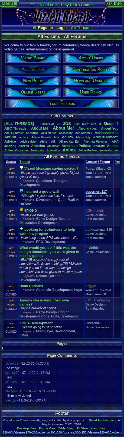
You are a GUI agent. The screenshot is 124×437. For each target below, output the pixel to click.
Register (45, 27)
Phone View (47, 428)
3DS (67, 123)
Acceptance (48, 132)
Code (45, 316)
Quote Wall (66, 200)
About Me (43, 290)
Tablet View (66, 428)
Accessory (66, 132)
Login (61, 27)
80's (93, 124)
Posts (119, 162)
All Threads (81, 27)
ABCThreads (15, 128)
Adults (67, 137)
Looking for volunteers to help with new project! (47, 231)
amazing (10, 145)
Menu (9, 3)
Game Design (46, 219)
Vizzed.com (47, 5)
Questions (44, 181)
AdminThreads (41, 137)
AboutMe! (63, 128)
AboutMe (39, 128)
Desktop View (26, 428)
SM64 (23, 335)
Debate (41, 276)
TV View (82, 428)
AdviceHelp (28, 141)
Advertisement (106, 137)
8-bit (85, 124)
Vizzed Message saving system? (51, 168)
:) (100, 124)
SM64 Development (36, 323)
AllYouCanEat (69, 141)
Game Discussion (98, 251)
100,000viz (47, 124)
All (53, 141)
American (53, 145)
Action (10, 137)
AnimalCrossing (16, 150)
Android (99, 145)
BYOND (30, 210)
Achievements (107, 133)
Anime (69, 150)
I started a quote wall (41, 191)
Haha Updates (31, 286)
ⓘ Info (114, 3)
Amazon (23, 145)
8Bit (77, 124)
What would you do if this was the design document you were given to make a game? (49, 252)
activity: (24, 137)
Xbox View (97, 428)
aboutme (32, 132)
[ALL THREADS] (19, 123)
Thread (24, 162)
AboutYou (110, 128)
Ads (56, 137)
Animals (37, 150)
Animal (113, 146)
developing (69, 316)
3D (58, 124)
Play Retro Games (77, 5)
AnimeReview (87, 150)
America (38, 146)
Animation (53, 150)
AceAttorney (83, 132)
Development (29, 185)
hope (78, 290)
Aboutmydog (88, 128)
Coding (63, 312)
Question (55, 276)
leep (108, 123)
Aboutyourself (14, 132)
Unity (55, 316)
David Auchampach (102, 420)
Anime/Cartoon (109, 150)
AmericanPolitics (76, 146)
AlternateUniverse (95, 141)
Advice (10, 141)
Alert (43, 141)
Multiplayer (44, 331)
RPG (39, 242)
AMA (115, 141)
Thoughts (60, 181)
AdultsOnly (83, 137)
